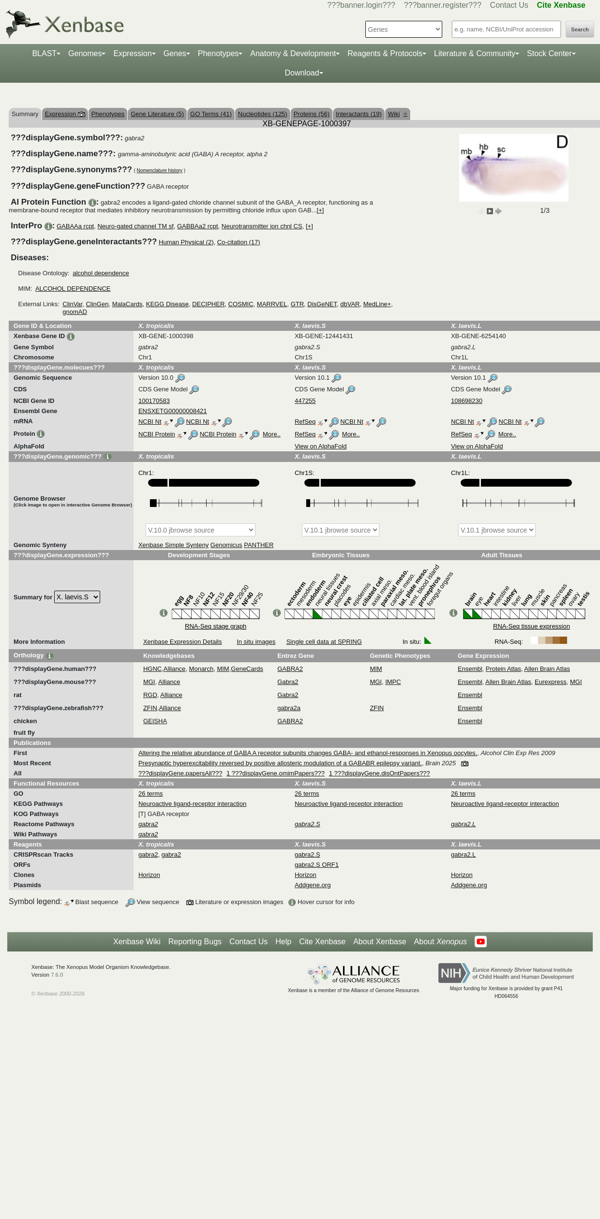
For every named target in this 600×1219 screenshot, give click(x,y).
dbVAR (350, 304)
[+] (320, 210)
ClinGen (97, 304)
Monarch (201, 668)
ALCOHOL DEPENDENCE (73, 288)
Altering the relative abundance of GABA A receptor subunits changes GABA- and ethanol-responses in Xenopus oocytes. (307, 753)
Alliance (175, 668)
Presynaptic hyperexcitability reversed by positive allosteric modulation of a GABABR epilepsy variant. (280, 763)
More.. (272, 434)
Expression (132, 53)
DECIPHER (208, 304)
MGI (149, 681)
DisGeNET (322, 304)
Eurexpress (551, 681)
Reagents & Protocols (384, 53)
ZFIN (150, 708)
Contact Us (509, 5)
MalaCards (127, 304)
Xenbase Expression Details (182, 641)
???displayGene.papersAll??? (180, 773)
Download (302, 73)
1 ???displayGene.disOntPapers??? (379, 773)
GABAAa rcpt (75, 226)
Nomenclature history (159, 170)
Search (580, 29)
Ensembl (470, 668)
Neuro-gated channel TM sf (135, 226)
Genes (175, 53)
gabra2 (148, 854)
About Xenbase (379, 941)
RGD (150, 695)
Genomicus (226, 545)
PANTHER (258, 545)
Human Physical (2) (186, 242)
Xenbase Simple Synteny (173, 545)
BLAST (44, 53)
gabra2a (288, 708)
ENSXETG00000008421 (172, 411)
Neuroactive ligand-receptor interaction (192, 803)
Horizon (149, 874)
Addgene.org (312, 885)
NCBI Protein (156, 434)
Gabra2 (287, 681)
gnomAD (74, 311)
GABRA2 (290, 668)
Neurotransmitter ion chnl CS (262, 226)
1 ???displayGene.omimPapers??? (275, 773)
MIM (223, 668)
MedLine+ (377, 304)
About (440, 941)
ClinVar (72, 304)
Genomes (85, 53)
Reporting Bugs (195, 941)
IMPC (393, 681)
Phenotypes (218, 53)
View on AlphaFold (320, 446)
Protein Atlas (503, 668)
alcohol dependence (101, 273)
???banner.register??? (442, 5)
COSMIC (241, 304)
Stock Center (549, 53)
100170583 (154, 400)
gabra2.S (307, 854)
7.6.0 (57, 975)
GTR (297, 304)
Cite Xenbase (322, 941)
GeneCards (247, 668)
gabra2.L (463, 854)
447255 (305, 400)
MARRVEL (272, 304)
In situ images (256, 641)
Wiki (398, 114)
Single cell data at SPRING (324, 641)
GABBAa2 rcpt (197, 226)
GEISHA (155, 721)
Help (283, 941)
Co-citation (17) (238, 242)
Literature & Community (474, 53)
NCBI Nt (150, 421)
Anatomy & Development (293, 53)
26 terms (150, 793)
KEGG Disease (167, 304)
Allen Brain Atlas (547, 668)
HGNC (152, 668)
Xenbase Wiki (137, 941)
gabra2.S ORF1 (317, 864)
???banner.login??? (361, 5)
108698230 (466, 400)
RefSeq (305, 421)
